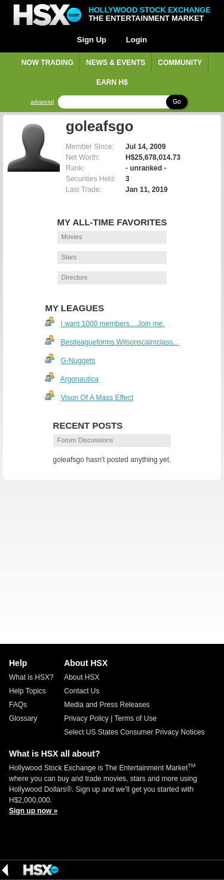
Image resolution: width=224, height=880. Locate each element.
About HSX (81, 677)
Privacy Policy (86, 718)
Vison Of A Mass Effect (96, 397)
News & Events (115, 62)
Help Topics (27, 691)
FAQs (18, 705)
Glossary (23, 718)
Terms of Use (135, 718)
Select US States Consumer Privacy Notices (134, 732)
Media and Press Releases (106, 705)
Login (136, 39)
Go (176, 101)
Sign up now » (33, 811)
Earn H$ (112, 82)
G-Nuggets (77, 361)
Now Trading (47, 62)
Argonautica (79, 379)
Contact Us (81, 691)
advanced (42, 102)
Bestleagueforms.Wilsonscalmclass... (119, 342)
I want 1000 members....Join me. (112, 324)
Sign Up (91, 39)
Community (180, 62)
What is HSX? (31, 677)
